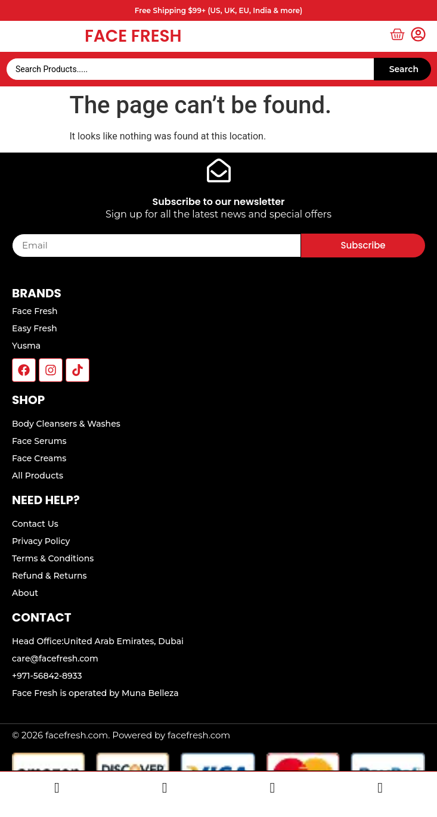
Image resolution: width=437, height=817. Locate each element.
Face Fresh (133, 36)
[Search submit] (402, 69)
